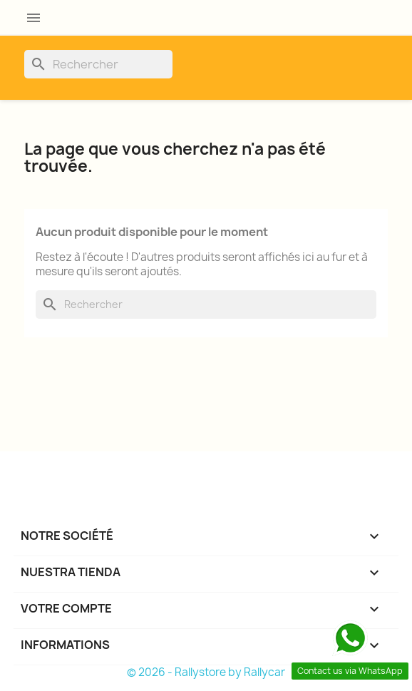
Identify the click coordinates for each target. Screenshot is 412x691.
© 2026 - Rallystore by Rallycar (206, 672)
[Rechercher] (98, 64)
